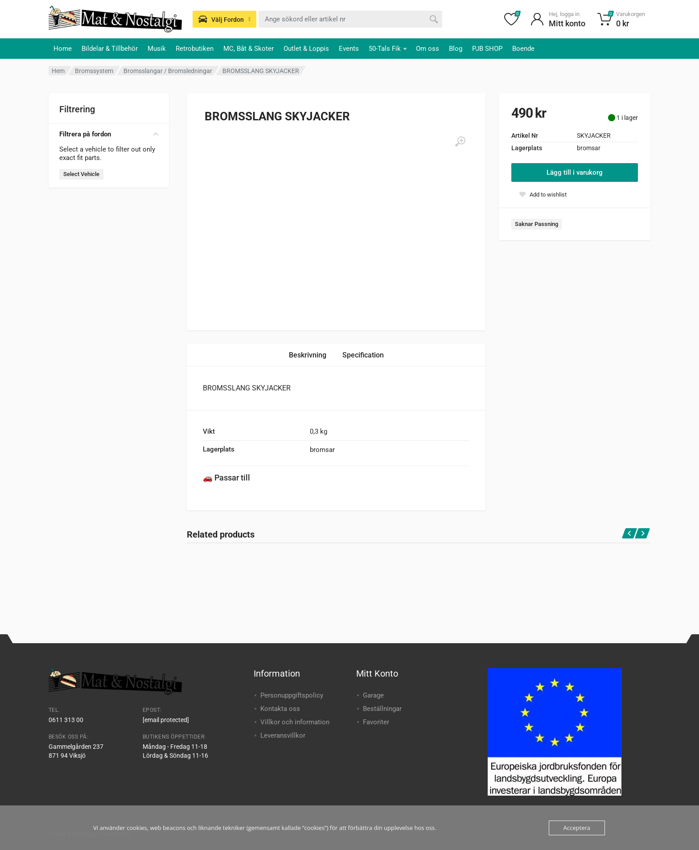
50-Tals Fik (388, 49)
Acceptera (576, 828)
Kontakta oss (280, 709)
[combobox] (350, 19)
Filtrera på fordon (108, 134)
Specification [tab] (363, 355)
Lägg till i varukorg (575, 172)
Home (62, 49)
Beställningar (382, 709)
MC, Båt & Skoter (248, 49)
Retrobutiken (195, 49)
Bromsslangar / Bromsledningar (167, 70)
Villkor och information (294, 722)
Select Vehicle (81, 174)
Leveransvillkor (282, 735)
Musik (157, 49)
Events (349, 49)
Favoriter (376, 722)
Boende (523, 49)
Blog (455, 49)
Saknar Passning (536, 224)
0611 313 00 (66, 719)
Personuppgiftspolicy (291, 695)
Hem (58, 70)
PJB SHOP (487, 49)
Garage (373, 695)
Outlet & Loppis (306, 49)
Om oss (427, 49)
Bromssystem (94, 70)
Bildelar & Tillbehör (110, 49)
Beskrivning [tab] (307, 355)
